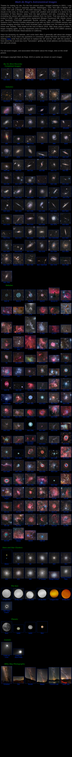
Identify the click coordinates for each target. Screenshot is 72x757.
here (9, 39)
